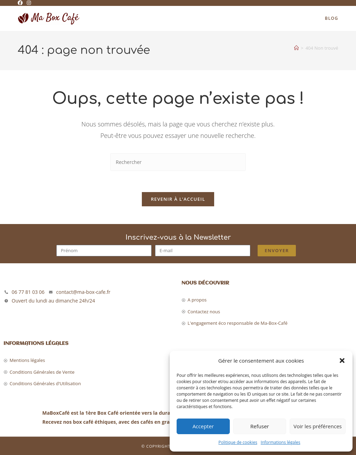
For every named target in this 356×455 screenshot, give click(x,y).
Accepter (203, 426)
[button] (342, 360)
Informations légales (280, 442)
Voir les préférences (317, 426)
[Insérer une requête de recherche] (178, 162)
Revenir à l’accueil (178, 199)
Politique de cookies (237, 442)
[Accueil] (296, 48)
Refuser (259, 426)
